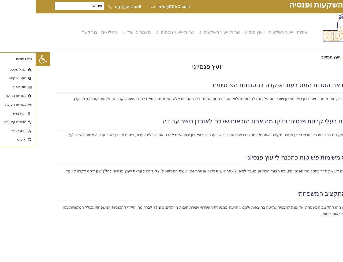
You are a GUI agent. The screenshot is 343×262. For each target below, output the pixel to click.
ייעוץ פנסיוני (218, 32)
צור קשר (54, 32)
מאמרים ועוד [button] (103, 32)
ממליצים (74, 32)
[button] (7, 59)
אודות (267, 32)
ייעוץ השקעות (245, 32)
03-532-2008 (89, 6)
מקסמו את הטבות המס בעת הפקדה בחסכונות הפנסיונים (250, 85)
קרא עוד (316, 105)
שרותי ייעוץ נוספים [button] (141, 32)
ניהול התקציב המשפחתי (293, 193)
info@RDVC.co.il (134, 6)
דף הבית (317, 57)
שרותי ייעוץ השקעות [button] (186, 32)
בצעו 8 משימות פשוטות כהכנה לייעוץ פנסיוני (267, 157)
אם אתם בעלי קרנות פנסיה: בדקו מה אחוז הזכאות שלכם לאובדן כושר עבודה (225, 121)
